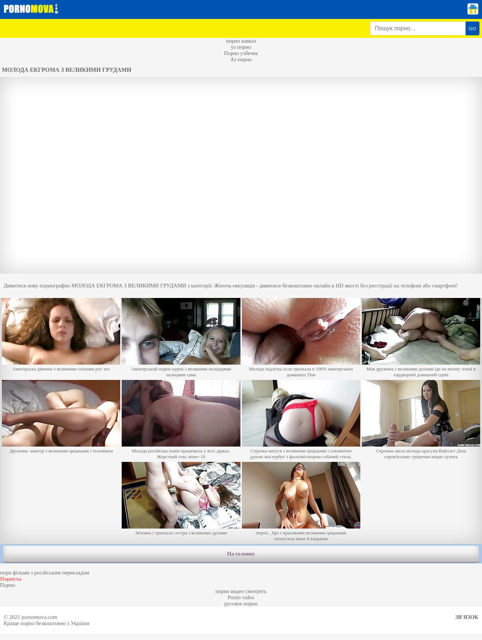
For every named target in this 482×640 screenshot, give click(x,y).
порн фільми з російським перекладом (44, 573)
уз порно (241, 47)
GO (472, 28)
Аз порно (241, 59)
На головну (241, 554)
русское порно (241, 603)
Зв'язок (466, 617)
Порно (7, 585)
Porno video (241, 597)
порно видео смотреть (241, 591)
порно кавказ (241, 41)
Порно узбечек (241, 53)
